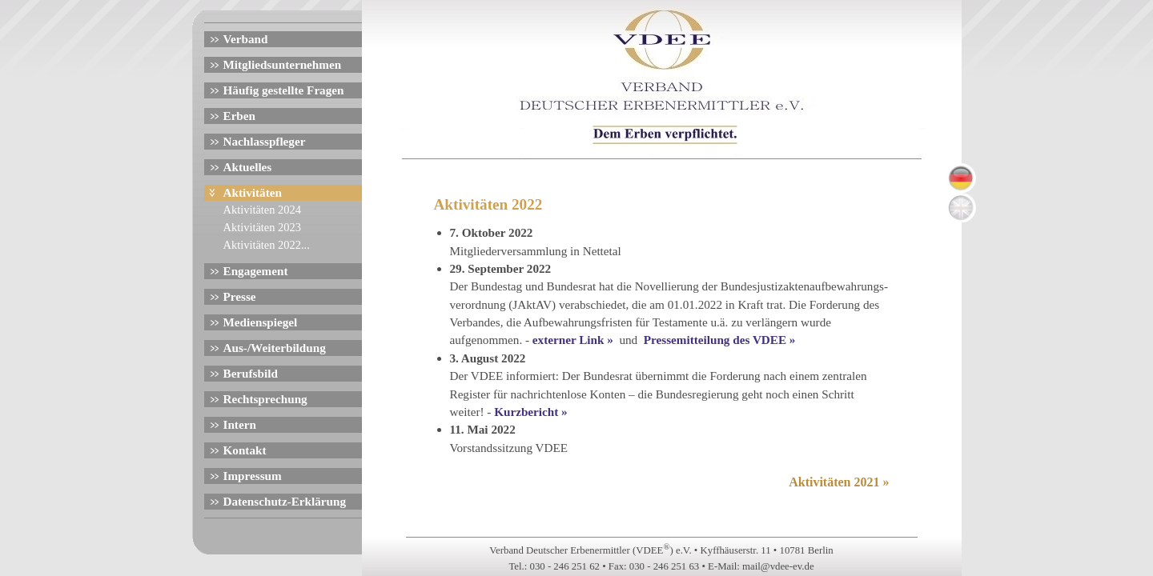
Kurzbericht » (532, 411)
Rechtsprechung (265, 399)
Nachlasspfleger (264, 141)
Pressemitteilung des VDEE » (721, 339)
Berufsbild (250, 373)
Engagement (255, 271)
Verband (245, 39)
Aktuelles (247, 167)
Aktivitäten (252, 192)
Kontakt (245, 450)
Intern (239, 424)
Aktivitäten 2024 (262, 209)
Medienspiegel (260, 322)
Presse (239, 296)
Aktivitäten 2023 (262, 227)
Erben (239, 115)
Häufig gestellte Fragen (283, 90)
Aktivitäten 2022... (266, 244)
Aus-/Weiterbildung (274, 347)
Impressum (252, 475)
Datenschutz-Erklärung (285, 501)
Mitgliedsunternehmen (282, 64)
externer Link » (574, 339)
